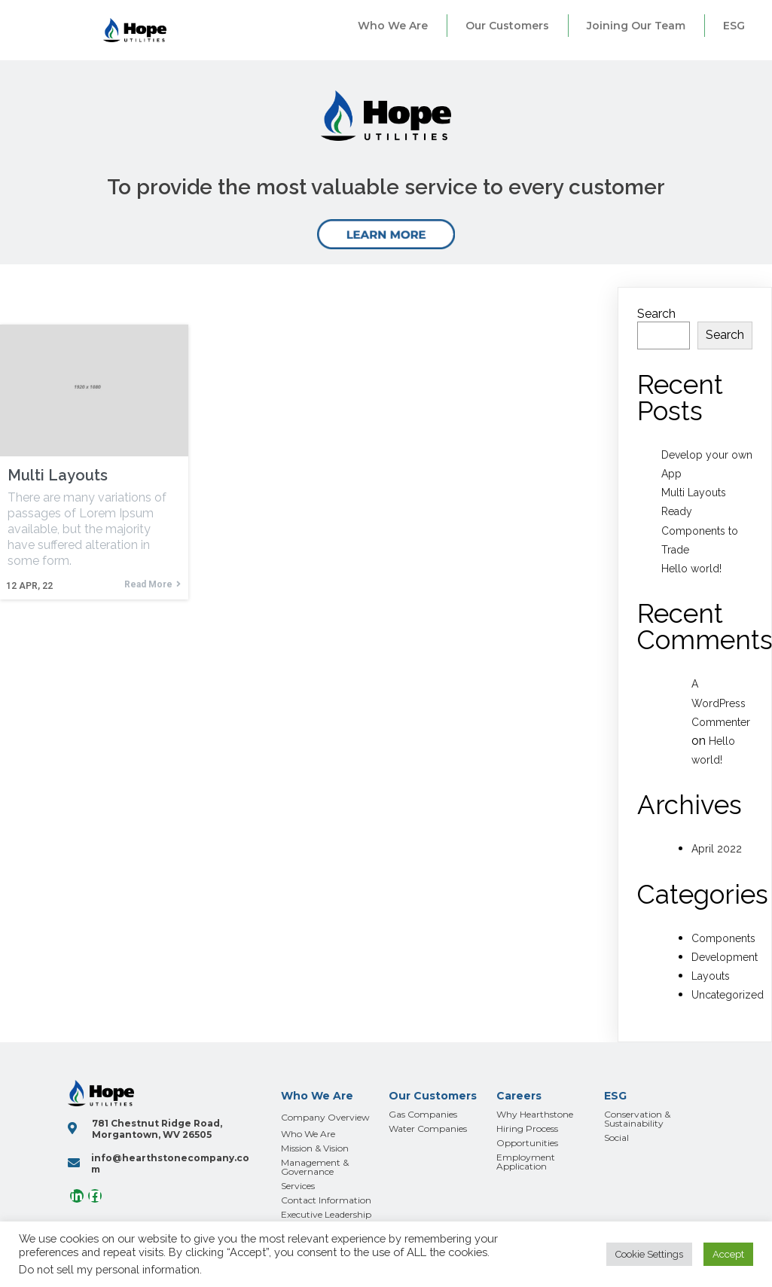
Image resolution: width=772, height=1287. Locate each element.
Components (723, 938)
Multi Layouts (693, 492)
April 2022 (716, 849)
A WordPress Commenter (720, 702)
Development (724, 957)
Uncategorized (727, 995)
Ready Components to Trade (699, 530)
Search (656, 314)
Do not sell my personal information (109, 1269)
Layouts (710, 976)
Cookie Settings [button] (649, 1254)
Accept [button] (728, 1254)
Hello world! (691, 569)
